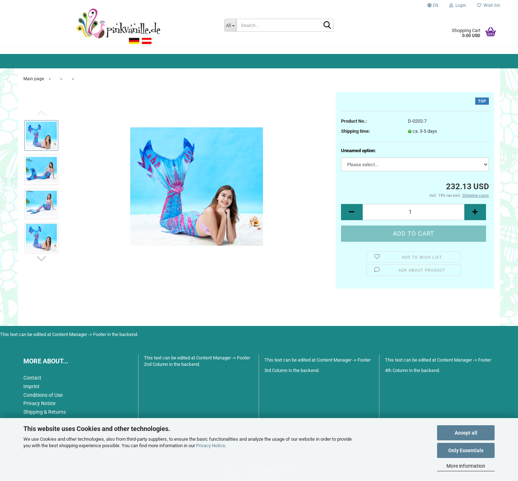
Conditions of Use (43, 395)
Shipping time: (355, 131)
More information (465, 466)
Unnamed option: (358, 150)
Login (457, 5)
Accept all (466, 433)
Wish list (488, 5)
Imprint (31, 386)
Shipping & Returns (44, 412)
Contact (32, 378)
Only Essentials (465, 450)
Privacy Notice (210, 445)
